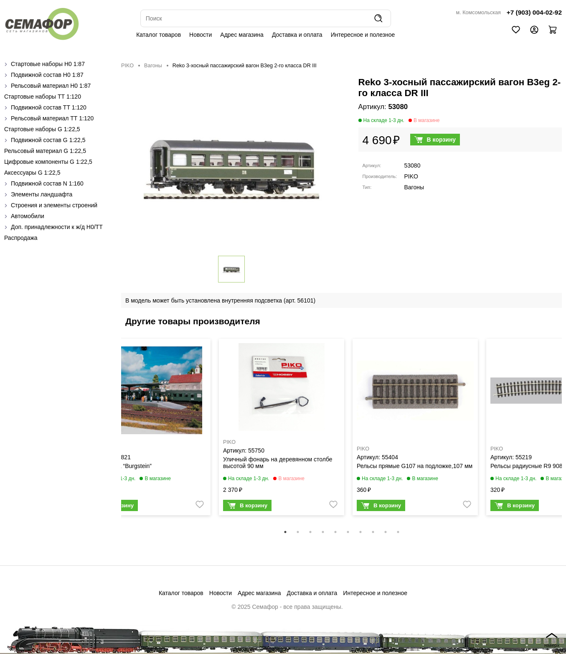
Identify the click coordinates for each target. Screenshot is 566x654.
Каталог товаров (158, 34)
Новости (200, 34)
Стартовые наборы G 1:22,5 (42, 129)
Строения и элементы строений (54, 205)
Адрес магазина (242, 34)
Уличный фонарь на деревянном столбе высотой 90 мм (277, 462)
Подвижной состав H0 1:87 (47, 74)
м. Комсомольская (478, 12)
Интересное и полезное (363, 34)
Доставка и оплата (297, 34)
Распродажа (21, 237)
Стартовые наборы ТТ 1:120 (42, 96)
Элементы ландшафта (41, 194)
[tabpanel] (148, 429)
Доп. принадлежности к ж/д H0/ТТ (57, 227)
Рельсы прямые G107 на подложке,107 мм (414, 466)
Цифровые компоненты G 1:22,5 (48, 161)
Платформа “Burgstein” (120, 466)
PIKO (127, 66)
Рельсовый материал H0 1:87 (51, 85)
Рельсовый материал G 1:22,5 (45, 151)
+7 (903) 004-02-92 (534, 12)
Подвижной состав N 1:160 (47, 183)
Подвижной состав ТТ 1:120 (48, 107)
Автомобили (27, 216)
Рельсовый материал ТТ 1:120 (52, 118)
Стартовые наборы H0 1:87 (48, 64)
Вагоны (153, 66)
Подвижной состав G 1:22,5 (48, 140)
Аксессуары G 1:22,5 (32, 172)
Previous (115, 432)
